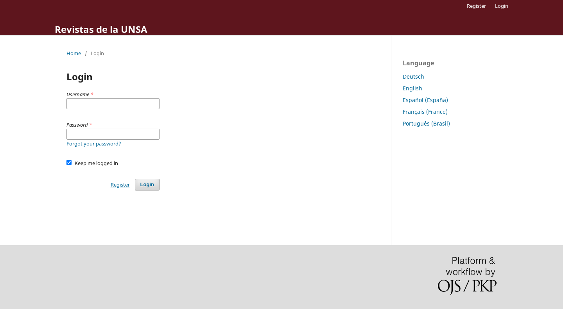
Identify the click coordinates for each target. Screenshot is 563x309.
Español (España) (425, 100)
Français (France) (425, 111)
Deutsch (413, 76)
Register (476, 5)
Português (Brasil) (426, 123)
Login (501, 5)
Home (73, 53)
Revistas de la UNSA (101, 29)
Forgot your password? (93, 143)
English (412, 88)
